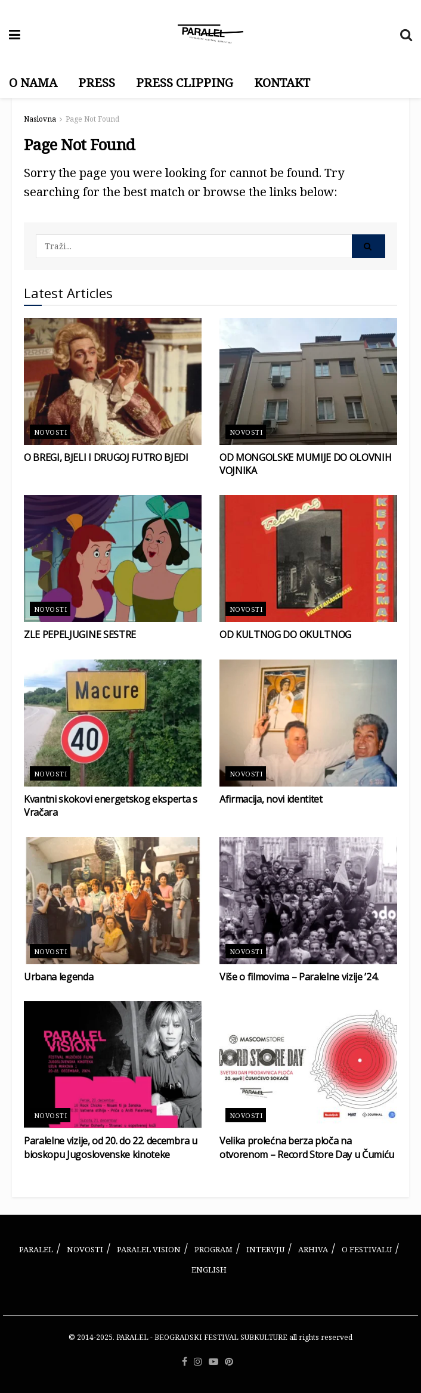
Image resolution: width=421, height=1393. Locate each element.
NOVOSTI (85, 1249)
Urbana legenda (59, 976)
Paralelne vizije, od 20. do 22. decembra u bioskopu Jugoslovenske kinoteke (110, 1147)
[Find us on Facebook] (184, 1362)
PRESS (96, 83)
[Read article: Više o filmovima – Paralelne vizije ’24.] (308, 900)
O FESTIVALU (367, 1249)
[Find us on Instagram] (198, 1362)
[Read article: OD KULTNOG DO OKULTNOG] (308, 558)
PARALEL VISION (149, 1249)
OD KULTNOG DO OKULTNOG (285, 634)
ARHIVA (313, 1249)
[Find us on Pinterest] (229, 1362)
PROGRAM (213, 1249)
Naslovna (40, 119)
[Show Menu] (14, 34)
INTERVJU (265, 1249)
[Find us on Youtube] (213, 1362)
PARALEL (36, 1249)
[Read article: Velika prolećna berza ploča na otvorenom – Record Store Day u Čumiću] (308, 1064)
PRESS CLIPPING (184, 83)
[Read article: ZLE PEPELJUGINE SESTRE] (113, 558)
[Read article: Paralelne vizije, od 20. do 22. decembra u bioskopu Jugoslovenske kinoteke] (113, 1064)
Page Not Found (92, 119)
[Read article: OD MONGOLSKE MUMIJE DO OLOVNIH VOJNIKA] (308, 381)
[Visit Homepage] (210, 34)
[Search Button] (406, 34)
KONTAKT (282, 83)
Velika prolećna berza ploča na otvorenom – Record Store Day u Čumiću (306, 1147)
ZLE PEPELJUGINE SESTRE (80, 634)
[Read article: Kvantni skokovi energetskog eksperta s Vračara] (113, 723)
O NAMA (33, 83)
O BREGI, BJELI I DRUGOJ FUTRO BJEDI (106, 457)
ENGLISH (209, 1269)
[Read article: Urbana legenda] (113, 900)
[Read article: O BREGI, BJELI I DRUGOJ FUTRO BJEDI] (113, 381)
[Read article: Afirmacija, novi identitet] (308, 723)
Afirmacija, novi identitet (271, 799)
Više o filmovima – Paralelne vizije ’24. (298, 976)
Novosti (50, 432)
